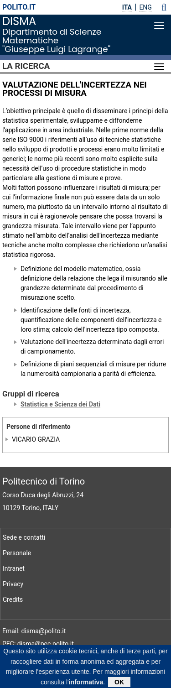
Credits (13, 599)
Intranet (14, 568)
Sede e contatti (24, 537)
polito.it (19, 7)
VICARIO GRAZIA (36, 439)
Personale (17, 553)
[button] (164, 7)
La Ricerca (26, 66)
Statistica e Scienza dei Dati (60, 404)
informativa (86, 684)
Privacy (13, 584)
